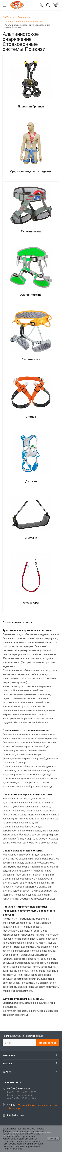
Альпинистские (30, 294)
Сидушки (31, 537)
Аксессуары (31, 602)
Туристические (31, 231)
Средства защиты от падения (31, 171)
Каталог (7, 1063)
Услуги (7, 1071)
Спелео (31, 416)
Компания (9, 1055)
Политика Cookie (12, 1148)
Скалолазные (31, 359)
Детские (31, 481)
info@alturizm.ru (16, 1115)
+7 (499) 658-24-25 (18, 1088)
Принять (53, 1138)
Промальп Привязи (31, 106)
